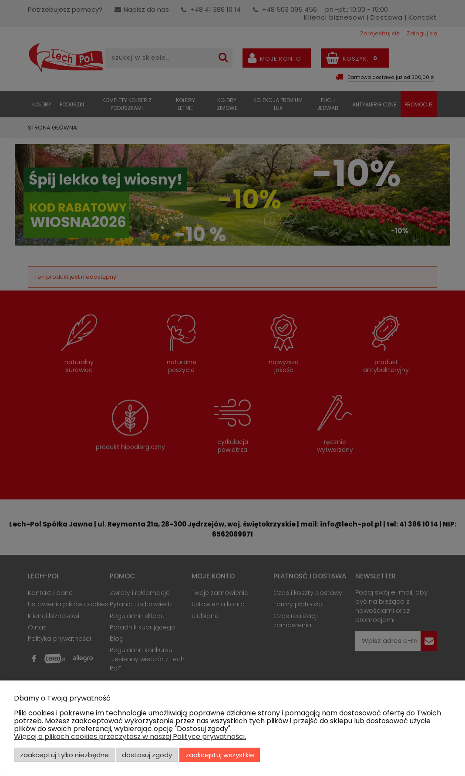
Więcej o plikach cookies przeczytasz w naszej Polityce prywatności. (130, 737)
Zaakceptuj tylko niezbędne (64, 754)
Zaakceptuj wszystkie (219, 754)
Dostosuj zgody (147, 754)
